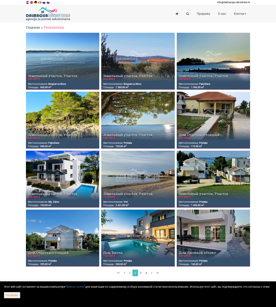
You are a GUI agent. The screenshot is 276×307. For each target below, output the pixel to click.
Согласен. (12, 295)
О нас (222, 14)
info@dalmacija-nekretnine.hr (233, 2)
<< (118, 272)
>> (157, 272)
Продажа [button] (203, 14)
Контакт (240, 14)
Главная (33, 27)
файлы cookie (75, 286)
